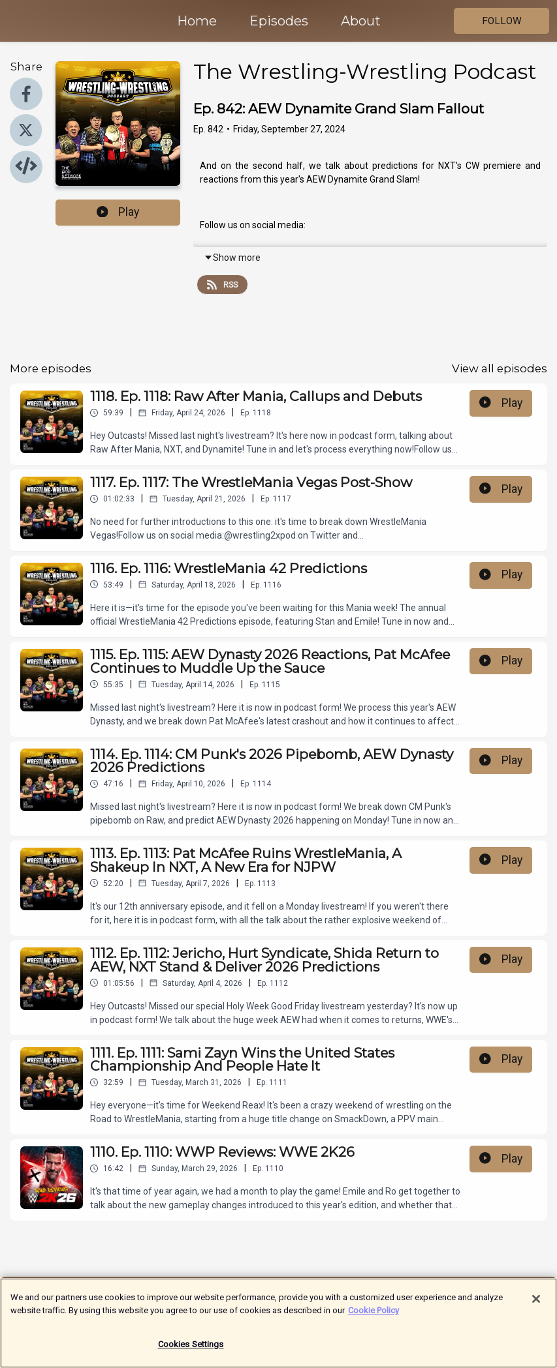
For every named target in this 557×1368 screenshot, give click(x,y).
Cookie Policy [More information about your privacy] (373, 1317)
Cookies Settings (191, 1351)
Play (118, 211)
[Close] (536, 1306)
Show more (232, 257)
